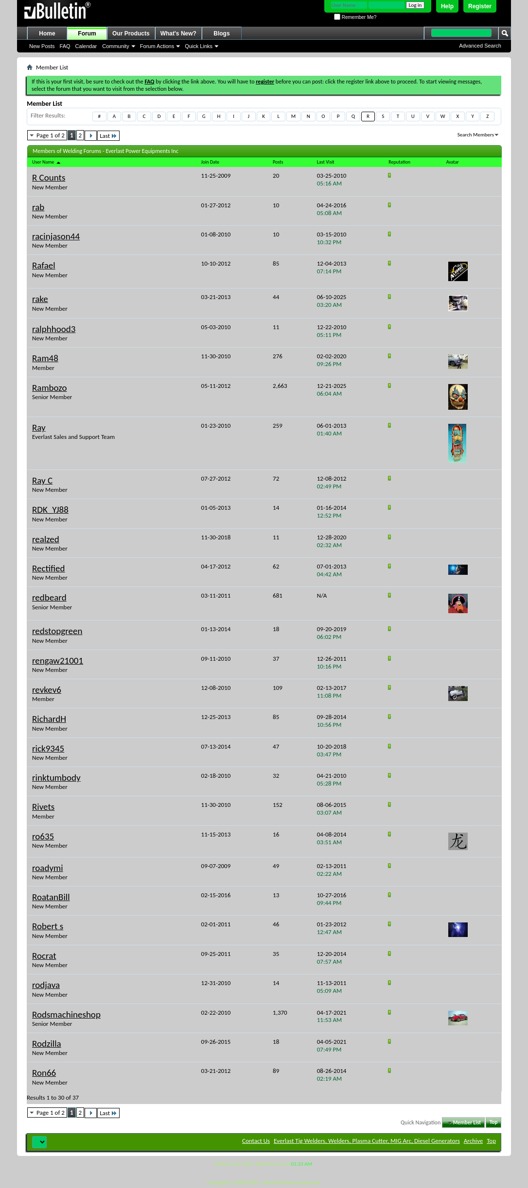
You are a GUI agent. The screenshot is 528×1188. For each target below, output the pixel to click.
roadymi (47, 867)
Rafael (43, 265)
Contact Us (256, 1140)
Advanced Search (480, 46)
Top (493, 1123)
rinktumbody (56, 777)
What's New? (178, 33)
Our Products (131, 33)
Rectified (48, 568)
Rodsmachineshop (66, 1014)
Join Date (210, 162)
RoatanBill (51, 897)
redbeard (49, 597)
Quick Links (198, 46)
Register (480, 6)
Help (447, 6)
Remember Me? (355, 17)
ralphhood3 (53, 329)
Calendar (86, 46)
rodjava (46, 984)
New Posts (42, 46)
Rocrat (44, 955)
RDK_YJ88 (50, 509)
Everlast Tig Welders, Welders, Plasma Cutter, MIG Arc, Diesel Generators (367, 1140)
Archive (473, 1140)
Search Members (476, 135)
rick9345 (48, 748)
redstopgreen (57, 630)
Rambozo (49, 387)
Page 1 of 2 (50, 135)
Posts (278, 162)
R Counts (48, 177)
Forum (87, 33)
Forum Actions (157, 46)
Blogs (221, 33)
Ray (39, 427)
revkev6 (46, 689)
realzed (45, 539)
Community (115, 46)
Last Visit (325, 162)
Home (47, 33)
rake (40, 298)
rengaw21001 (57, 660)
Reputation (399, 162)
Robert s (47, 926)
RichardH (49, 718)
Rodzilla (46, 1043)
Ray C (42, 480)
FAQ (65, 46)
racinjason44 (56, 236)
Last (108, 135)
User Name (47, 162)
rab (38, 207)
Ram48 (45, 358)
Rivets (43, 806)
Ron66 (44, 1072)
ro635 (43, 836)
